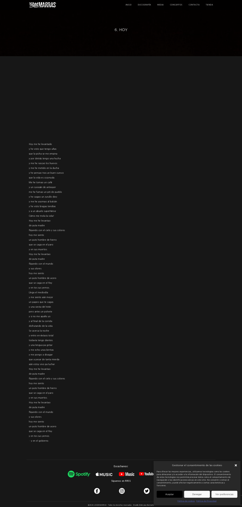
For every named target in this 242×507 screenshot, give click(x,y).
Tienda (209, 5)
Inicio (129, 5)
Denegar (197, 494)
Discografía (144, 5)
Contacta (194, 5)
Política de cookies (186, 501)
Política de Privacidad (206, 501)
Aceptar (169, 494)
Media (160, 5)
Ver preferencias (224, 494)
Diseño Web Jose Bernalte (143, 505)
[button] (235, 465)
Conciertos (176, 5)
